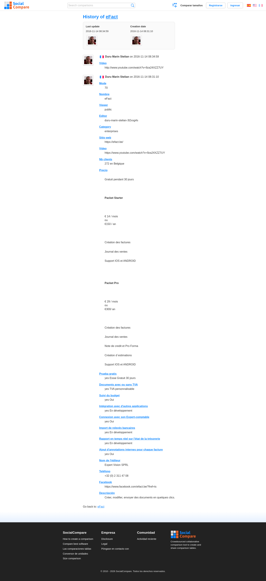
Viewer (103, 105)
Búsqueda (132, 5)
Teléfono (104, 471)
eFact (112, 16)
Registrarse (215, 5)
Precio (103, 170)
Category (105, 126)
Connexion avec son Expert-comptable (124, 417)
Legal (104, 543)
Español (249, 5)
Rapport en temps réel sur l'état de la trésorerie (129, 438)
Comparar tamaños (191, 5)
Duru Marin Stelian (117, 56)
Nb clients (105, 159)
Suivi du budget (109, 395)
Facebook (105, 482)
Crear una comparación (175, 6)
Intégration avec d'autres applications (123, 406)
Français (261, 5)
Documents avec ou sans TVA (118, 384)
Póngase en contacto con (115, 548)
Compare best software (75, 543)
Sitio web (105, 137)
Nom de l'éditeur (109, 460)
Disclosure (107, 539)
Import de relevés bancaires (117, 427)
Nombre (104, 94)
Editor (103, 116)
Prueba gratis (108, 373)
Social (187, 534)
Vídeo (103, 63)
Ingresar (235, 5)
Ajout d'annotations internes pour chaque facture (131, 449)
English (255, 5)
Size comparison (72, 558)
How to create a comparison (78, 539)
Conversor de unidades (75, 553)
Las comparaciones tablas (77, 548)
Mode (102, 83)
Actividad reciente (146, 539)
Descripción (107, 493)
